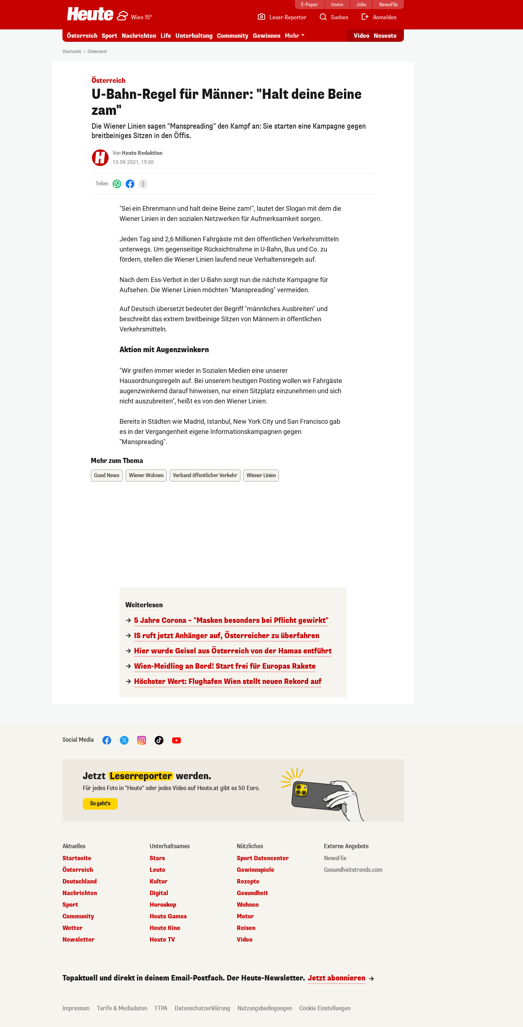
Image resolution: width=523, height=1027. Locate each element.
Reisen (246, 928)
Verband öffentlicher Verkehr (205, 475)
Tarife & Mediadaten (122, 1008)
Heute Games (168, 916)
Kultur (158, 881)
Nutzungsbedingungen (265, 1008)
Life (166, 36)
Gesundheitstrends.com (353, 870)
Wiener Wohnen (146, 475)
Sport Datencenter (263, 858)
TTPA (160, 1008)
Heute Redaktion (142, 153)
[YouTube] (176, 740)
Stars (157, 858)
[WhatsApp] (117, 183)
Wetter (72, 928)
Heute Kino (165, 928)
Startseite (71, 51)
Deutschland (79, 881)
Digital (159, 893)
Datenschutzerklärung (202, 1008)
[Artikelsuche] (333, 17)
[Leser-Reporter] (281, 17)
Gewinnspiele (255, 870)
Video (244, 939)
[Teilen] (143, 184)
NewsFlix (335, 858)
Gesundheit (252, 893)
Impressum (76, 1008)
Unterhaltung (193, 36)
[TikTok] (159, 740)
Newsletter (78, 939)
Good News (106, 475)
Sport (109, 36)
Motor (245, 916)
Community (232, 36)
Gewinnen (266, 36)
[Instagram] (141, 740)
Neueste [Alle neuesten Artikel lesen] (385, 36)
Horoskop (163, 905)
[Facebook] (130, 183)
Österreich (82, 36)
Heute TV (162, 939)
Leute (157, 870)
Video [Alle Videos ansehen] (361, 36)
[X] (124, 740)
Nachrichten (139, 36)
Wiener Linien (261, 475)
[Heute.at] (90, 14)
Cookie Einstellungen (324, 1008)
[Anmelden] (379, 17)
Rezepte (248, 881)
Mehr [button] (292, 36)
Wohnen (248, 905)
